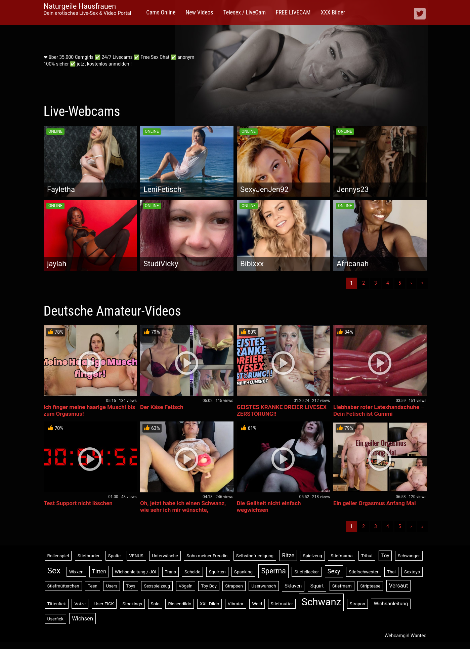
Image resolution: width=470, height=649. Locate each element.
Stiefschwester (363, 571)
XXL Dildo (209, 603)
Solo (155, 603)
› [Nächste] (411, 283)
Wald (257, 603)
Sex (54, 570)
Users (111, 586)
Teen (92, 586)
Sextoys (412, 571)
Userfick (55, 618)
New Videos (199, 12)
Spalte (114, 555)
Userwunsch (263, 586)
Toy (385, 556)
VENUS (136, 555)
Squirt (317, 586)
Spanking (243, 571)
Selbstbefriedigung (254, 555)
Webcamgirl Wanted (405, 635)
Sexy (334, 571)
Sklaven (293, 586)
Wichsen (82, 618)
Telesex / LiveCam (244, 12)
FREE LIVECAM (293, 12)
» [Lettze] (422, 283)
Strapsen (234, 586)
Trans (170, 571)
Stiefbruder (89, 555)
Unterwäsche (165, 555)
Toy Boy (209, 586)
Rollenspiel (58, 555)
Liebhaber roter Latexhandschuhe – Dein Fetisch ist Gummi (378, 410)
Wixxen (76, 571)
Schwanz (321, 602)
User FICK (104, 603)
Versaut (398, 585)
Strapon (357, 603)
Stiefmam (342, 586)
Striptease (370, 586)
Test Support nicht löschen (78, 503)
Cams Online (160, 12)
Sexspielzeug (157, 586)
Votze (80, 603)
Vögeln (186, 586)
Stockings (132, 603)
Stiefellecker (306, 571)
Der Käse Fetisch (161, 407)
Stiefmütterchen (63, 586)
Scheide (192, 571)
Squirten (217, 571)
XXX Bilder (333, 12)
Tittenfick (56, 603)
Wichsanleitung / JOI (135, 571)
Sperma (273, 571)
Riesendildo (179, 603)
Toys (130, 586)
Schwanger (409, 555)
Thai (391, 571)
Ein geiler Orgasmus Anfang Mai (374, 503)
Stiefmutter (282, 603)
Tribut (367, 555)
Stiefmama (341, 555)
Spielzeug (312, 555)
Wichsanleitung (391, 604)
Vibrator (236, 603)
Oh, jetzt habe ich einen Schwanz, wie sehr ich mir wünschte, (183, 506)
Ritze (288, 555)
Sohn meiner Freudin (206, 555)
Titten (99, 571)
